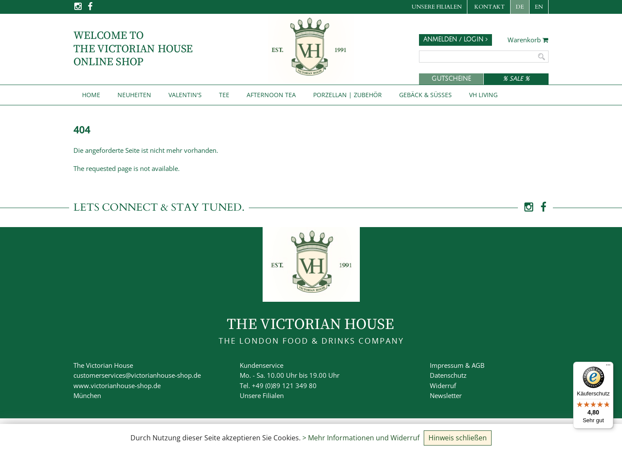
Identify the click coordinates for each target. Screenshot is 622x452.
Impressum (446, 365)
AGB (478, 365)
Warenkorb (528, 40)
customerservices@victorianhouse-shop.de (137, 375)
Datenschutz (448, 375)
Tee (224, 95)
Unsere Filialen (437, 7)
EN (539, 7)
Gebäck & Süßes (425, 95)
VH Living (483, 95)
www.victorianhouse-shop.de (117, 385)
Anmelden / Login (455, 39)
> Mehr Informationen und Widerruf (360, 438)
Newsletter (446, 395)
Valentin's (185, 95)
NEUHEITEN (134, 95)
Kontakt (489, 7)
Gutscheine (451, 79)
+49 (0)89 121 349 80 (284, 385)
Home (91, 95)
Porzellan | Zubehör (347, 95)
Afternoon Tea (271, 95)
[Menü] (608, 367)
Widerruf (443, 385)
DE (520, 7)
